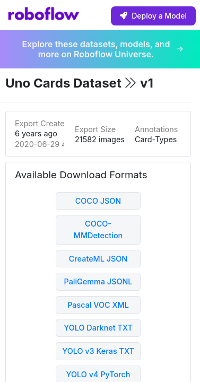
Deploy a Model (153, 15)
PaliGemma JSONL (98, 281)
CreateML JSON (98, 258)
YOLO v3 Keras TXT (98, 350)
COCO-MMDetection (98, 229)
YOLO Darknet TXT (98, 327)
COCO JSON (98, 200)
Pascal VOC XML (98, 304)
